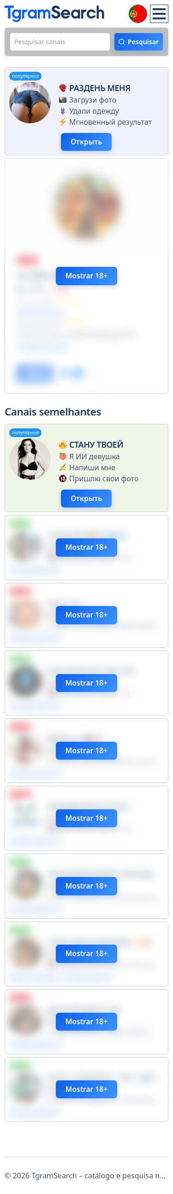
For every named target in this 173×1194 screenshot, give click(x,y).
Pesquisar (140, 43)
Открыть (89, 144)
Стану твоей (89, 452)
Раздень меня (93, 89)
